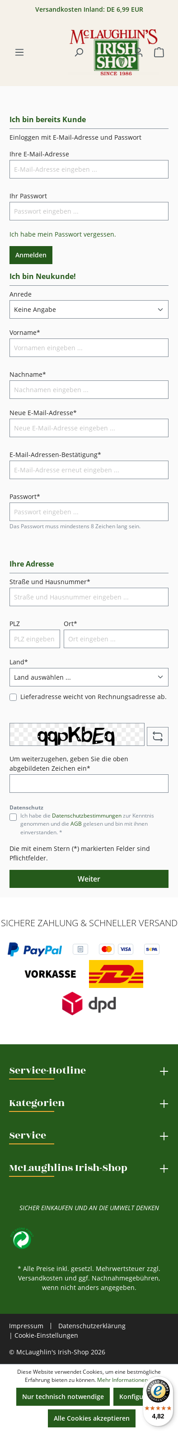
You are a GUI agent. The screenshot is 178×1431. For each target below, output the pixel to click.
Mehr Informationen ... (125, 1380)
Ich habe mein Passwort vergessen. (62, 234)
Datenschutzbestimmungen (87, 815)
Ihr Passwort (28, 196)
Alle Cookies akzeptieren (92, 1418)
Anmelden (31, 255)
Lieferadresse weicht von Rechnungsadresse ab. (93, 696)
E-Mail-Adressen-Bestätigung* (55, 454)
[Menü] (19, 52)
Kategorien (37, 1103)
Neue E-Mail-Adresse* (43, 412)
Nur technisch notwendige (63, 1396)
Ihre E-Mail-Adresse (39, 154)
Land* (18, 662)
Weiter (89, 879)
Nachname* (27, 374)
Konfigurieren (140, 1396)
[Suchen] (78, 52)
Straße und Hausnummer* (49, 581)
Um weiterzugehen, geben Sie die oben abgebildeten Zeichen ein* (68, 763)
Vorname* (24, 332)
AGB (76, 824)
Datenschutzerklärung (92, 1325)
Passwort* (24, 496)
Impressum (26, 1326)
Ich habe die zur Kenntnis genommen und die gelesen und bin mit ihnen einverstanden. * (87, 824)
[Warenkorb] (159, 52)
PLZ (14, 623)
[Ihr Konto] (138, 52)
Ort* (70, 623)
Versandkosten (40, 1278)
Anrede (20, 294)
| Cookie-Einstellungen (43, 1335)
